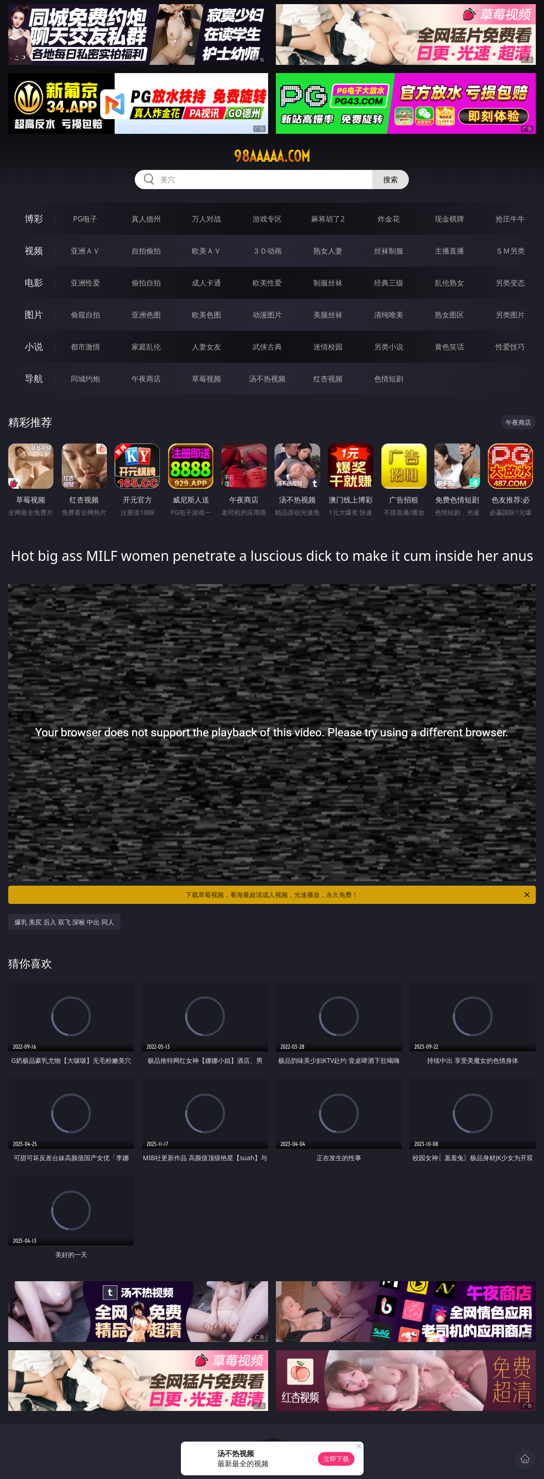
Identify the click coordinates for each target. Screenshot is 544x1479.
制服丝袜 (328, 283)
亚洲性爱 (85, 283)
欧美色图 (206, 315)
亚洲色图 (146, 315)
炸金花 (389, 219)
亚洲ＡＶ (85, 251)
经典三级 (388, 283)
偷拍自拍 (146, 283)
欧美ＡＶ (206, 251)
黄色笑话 (449, 347)
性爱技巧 (510, 347)
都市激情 (85, 347)
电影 (34, 282)
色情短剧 (388, 379)
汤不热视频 (267, 379)
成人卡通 (206, 283)
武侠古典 (267, 347)
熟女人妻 (328, 251)
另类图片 (510, 315)
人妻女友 (206, 347)
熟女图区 (449, 315)
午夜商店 (146, 379)
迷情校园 (328, 347)
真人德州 (146, 219)
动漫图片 (267, 315)
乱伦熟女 (449, 283)
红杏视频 (328, 379)
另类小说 (388, 347)
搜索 (390, 179)
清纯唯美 (388, 315)
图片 (34, 314)
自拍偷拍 (146, 251)
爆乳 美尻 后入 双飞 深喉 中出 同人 (64, 922)
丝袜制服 (388, 251)
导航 (34, 378)
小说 (34, 346)
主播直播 (449, 251)
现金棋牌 (449, 219)
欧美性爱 (267, 283)
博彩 (34, 218)
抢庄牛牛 (510, 219)
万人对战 (206, 219)
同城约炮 (85, 379)
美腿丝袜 (328, 315)
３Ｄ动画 (267, 251)
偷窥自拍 (85, 315)
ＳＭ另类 (510, 251)
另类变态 (510, 283)
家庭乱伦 (146, 347)
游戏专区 (267, 219)
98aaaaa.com (272, 156)
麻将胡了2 (327, 219)
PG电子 (85, 219)
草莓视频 (206, 379)
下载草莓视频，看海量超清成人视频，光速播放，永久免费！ (358, 894)
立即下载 (336, 1458)
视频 (34, 250)
